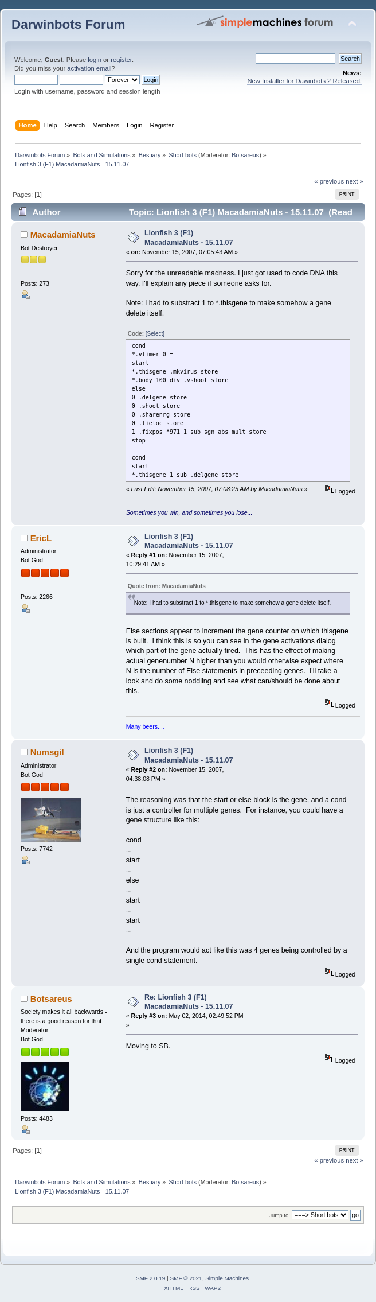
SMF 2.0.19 (151, 1278)
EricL (41, 538)
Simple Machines (227, 1278)
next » (354, 181)
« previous (329, 181)
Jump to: (279, 1215)
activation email (89, 68)
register (121, 59)
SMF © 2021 (186, 1278)
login (94, 59)
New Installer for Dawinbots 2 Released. (304, 80)
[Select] (155, 334)
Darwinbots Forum (68, 24)
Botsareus (245, 154)
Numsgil (47, 752)
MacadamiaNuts (63, 234)
